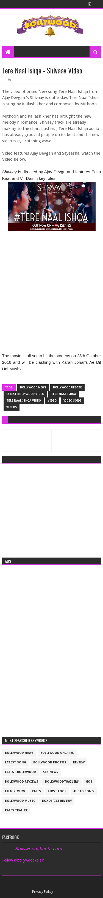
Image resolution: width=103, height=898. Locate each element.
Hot (89, 781)
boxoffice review (57, 801)
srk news (50, 772)
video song (72, 400)
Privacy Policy (42, 892)
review (79, 762)
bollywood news (33, 387)
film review (15, 791)
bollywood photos (49, 762)
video (52, 400)
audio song (83, 791)
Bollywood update (67, 387)
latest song (15, 762)
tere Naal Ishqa (63, 394)
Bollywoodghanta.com (38, 848)
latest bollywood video (25, 394)
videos (11, 407)
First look (57, 791)
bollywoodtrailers (62, 781)
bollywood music (20, 801)
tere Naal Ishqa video (23, 400)
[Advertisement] (51, 509)
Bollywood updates (57, 753)
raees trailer (16, 810)
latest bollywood (20, 772)
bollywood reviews (21, 781)
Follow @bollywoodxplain (23, 860)
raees (36, 791)
